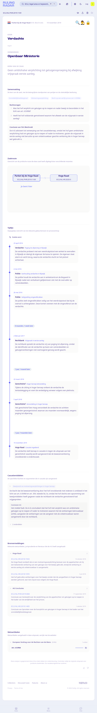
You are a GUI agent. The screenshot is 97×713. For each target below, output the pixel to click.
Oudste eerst (15, 237)
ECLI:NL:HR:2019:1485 (20, 606)
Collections (11, 683)
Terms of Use (18, 688)
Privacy (10, 688)
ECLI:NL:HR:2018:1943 (20, 559)
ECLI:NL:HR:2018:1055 (20, 574)
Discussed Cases (23, 683)
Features (35, 683)
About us (44, 683)
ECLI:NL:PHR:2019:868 (20, 594)
